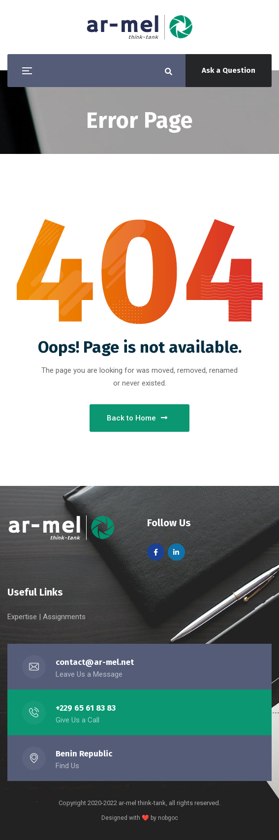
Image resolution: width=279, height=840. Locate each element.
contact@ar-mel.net (95, 662)
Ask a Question (228, 70)
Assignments (64, 616)
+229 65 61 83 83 (86, 708)
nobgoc (168, 817)
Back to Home (137, 418)
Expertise (23, 616)
